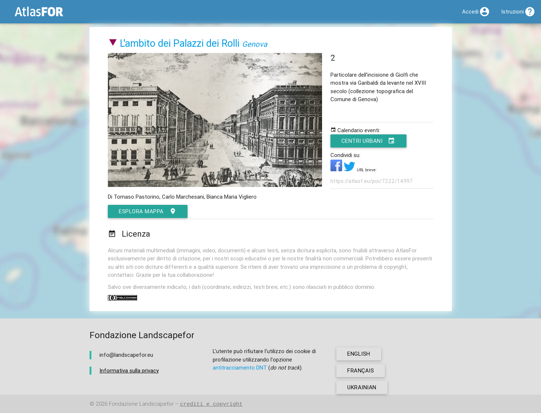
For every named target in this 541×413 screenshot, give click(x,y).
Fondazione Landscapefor (141, 404)
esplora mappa (148, 211)
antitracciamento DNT (240, 367)
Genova (254, 44)
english (358, 353)
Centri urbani (368, 141)
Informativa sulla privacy (129, 370)
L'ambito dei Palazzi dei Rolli (179, 43)
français (360, 370)
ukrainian (362, 387)
